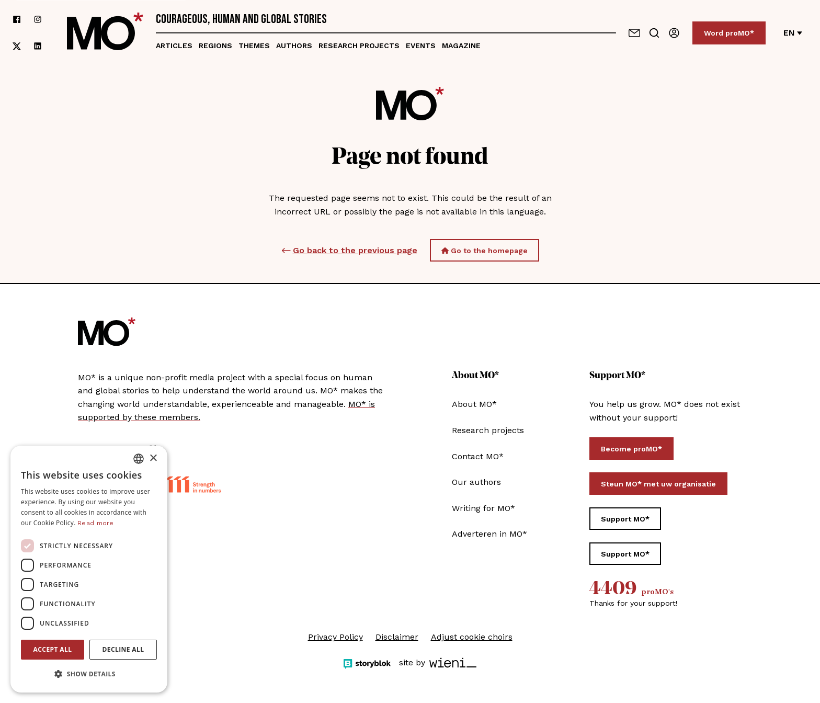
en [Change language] (792, 33)
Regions (215, 45)
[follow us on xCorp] (17, 46)
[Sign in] (674, 33)
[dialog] (88, 569)
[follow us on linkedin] (37, 46)
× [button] (153, 458)
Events (421, 45)
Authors (294, 45)
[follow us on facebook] (17, 20)
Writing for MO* (483, 508)
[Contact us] (634, 33)
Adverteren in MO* (489, 534)
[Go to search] (654, 33)
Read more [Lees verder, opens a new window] (95, 523)
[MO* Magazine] (105, 33)
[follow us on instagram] (37, 20)
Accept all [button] (52, 649)
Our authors (476, 482)
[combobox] (138, 458)
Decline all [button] (123, 649)
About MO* (474, 404)
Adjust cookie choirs (471, 637)
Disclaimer (396, 637)
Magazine (461, 45)
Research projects (359, 45)
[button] (89, 674)
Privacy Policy (335, 637)
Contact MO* (478, 456)
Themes (254, 45)
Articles (174, 45)
